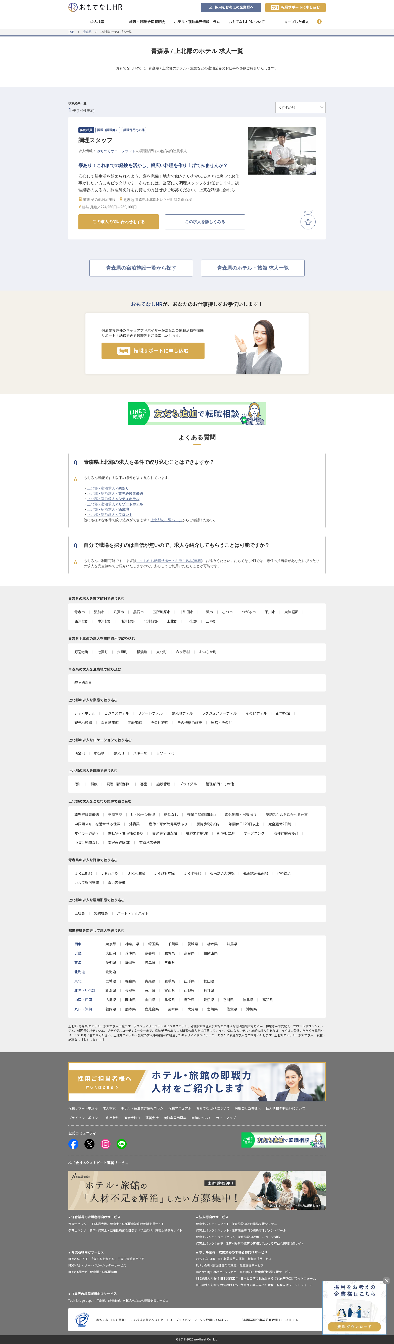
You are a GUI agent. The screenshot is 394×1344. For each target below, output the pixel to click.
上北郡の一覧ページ (166, 520)
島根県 (169, 1000)
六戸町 (122, 652)
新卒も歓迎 (226, 833)
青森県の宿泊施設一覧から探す (141, 268)
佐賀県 (232, 1009)
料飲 (93, 784)
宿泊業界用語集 (175, 1118)
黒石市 (138, 612)
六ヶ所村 (183, 652)
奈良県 (189, 953)
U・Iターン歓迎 (143, 815)
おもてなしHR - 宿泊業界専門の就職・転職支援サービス (234, 1259)
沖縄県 (251, 1009)
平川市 (270, 612)
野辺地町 (81, 652)
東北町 (161, 652)
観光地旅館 (83, 723)
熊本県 (130, 1009)
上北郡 (172, 621)
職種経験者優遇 (286, 833)
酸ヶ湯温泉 (83, 683)
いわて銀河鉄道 (86, 883)
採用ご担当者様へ (248, 1108)
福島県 (130, 981)
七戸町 (102, 652)
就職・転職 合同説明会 (147, 22)
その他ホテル (256, 713)
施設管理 (163, 784)
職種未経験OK (197, 833)
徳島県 (248, 1000)
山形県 (189, 981)
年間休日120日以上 (244, 824)
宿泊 (77, 784)
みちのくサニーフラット (116, 151)
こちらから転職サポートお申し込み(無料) (169, 561)
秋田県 (209, 981)
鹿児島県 (152, 1009)
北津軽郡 (151, 621)
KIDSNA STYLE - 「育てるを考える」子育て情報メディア (106, 1259)
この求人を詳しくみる (205, 221)
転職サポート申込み (83, 1108)
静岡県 (130, 963)
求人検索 (97, 22)
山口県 (150, 1000)
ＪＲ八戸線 (109, 873)
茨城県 (192, 944)
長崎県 (173, 1009)
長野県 (130, 991)
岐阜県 (150, 963)
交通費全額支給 (164, 833)
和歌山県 (211, 953)
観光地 (119, 753)
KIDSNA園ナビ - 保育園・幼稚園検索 (92, 1272)
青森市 (79, 612)
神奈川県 (132, 944)
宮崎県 (212, 1009)
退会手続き (132, 1118)
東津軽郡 (291, 612)
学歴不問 (115, 815)
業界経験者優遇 (86, 815)
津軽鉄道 (284, 873)
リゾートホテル (150, 713)
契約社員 (101, 913)
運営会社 (152, 1118)
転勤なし (171, 815)
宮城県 (111, 981)
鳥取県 (189, 1000)
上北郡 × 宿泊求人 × (108, 488)
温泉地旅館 (110, 723)
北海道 (111, 972)
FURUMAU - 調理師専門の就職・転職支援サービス (230, 1265)
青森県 (87, 31)
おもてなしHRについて (247, 22)
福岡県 (111, 1009)
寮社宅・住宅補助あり (125, 833)
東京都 (111, 944)
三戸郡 (211, 621)
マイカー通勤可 (86, 833)
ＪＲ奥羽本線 (164, 873)
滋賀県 (169, 953)
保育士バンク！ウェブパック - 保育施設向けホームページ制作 (238, 1237)
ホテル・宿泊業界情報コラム (197, 22)
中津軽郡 (104, 621)
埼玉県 (153, 944)
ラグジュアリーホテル (219, 713)
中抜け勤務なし (86, 843)
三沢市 (208, 612)
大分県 (192, 1009)
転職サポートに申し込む (295, 7)
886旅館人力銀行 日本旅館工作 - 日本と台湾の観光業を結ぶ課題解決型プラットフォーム (256, 1278)
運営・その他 (221, 723)
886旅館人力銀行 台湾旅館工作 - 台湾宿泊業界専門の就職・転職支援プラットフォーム (254, 1285)
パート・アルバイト (133, 913)
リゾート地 (165, 753)
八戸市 (119, 612)
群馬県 (232, 944)
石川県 (150, 991)
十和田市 (186, 612)
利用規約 (112, 1118)
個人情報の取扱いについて (285, 1108)
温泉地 (79, 753)
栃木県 (212, 944)
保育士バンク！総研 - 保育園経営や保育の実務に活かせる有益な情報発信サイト (250, 1243)
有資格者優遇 (149, 843)
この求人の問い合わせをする (118, 221)
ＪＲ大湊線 (136, 873)
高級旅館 (135, 723)
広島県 (111, 1000)
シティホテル (84, 713)
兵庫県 (130, 953)
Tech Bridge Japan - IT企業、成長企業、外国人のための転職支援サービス (118, 1300)
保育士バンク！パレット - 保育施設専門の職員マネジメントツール (241, 1230)
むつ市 (227, 612)
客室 (143, 784)
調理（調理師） (119, 784)
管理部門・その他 (220, 784)
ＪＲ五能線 (83, 873)
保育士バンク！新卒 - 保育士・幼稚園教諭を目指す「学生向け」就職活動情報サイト (125, 1230)
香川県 (228, 1000)
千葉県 (173, 944)
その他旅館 (159, 723)
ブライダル (188, 784)
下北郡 (191, 621)
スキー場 (140, 753)
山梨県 (189, 991)
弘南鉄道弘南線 (255, 873)
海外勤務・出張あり (241, 815)
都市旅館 (283, 713)
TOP (71, 31)
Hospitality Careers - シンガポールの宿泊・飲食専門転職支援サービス (243, 1272)
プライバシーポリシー (84, 1118)
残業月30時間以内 (201, 815)
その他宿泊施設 (189, 723)
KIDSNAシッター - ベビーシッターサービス (97, 1265)
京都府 (150, 953)
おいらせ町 (208, 652)
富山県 (169, 991)
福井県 (209, 991)
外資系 (134, 824)
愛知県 (111, 963)
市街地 (99, 753)
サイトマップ (226, 1118)
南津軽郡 (128, 621)
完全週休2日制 (279, 824)
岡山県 (130, 1000)
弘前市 (99, 612)
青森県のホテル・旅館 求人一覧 (253, 268)
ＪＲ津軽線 (192, 873)
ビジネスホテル (116, 713)
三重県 (169, 963)
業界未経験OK (119, 843)
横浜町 (142, 652)
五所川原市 (161, 612)
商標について (201, 1118)
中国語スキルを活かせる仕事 (97, 824)
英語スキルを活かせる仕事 (287, 815)
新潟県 (111, 991)
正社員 (79, 913)
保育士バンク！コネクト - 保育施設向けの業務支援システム (236, 1224)
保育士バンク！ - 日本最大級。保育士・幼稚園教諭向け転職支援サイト (116, 1224)
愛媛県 (209, 1000)
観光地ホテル (182, 713)
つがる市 (249, 612)
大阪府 (111, 953)
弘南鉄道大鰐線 (222, 873)
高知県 (267, 1000)
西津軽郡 (81, 621)
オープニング (254, 833)
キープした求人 (296, 22)
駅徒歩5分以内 (208, 824)
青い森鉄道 (116, 883)
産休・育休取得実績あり (168, 824)
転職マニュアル (179, 1108)
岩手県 (169, 981)
